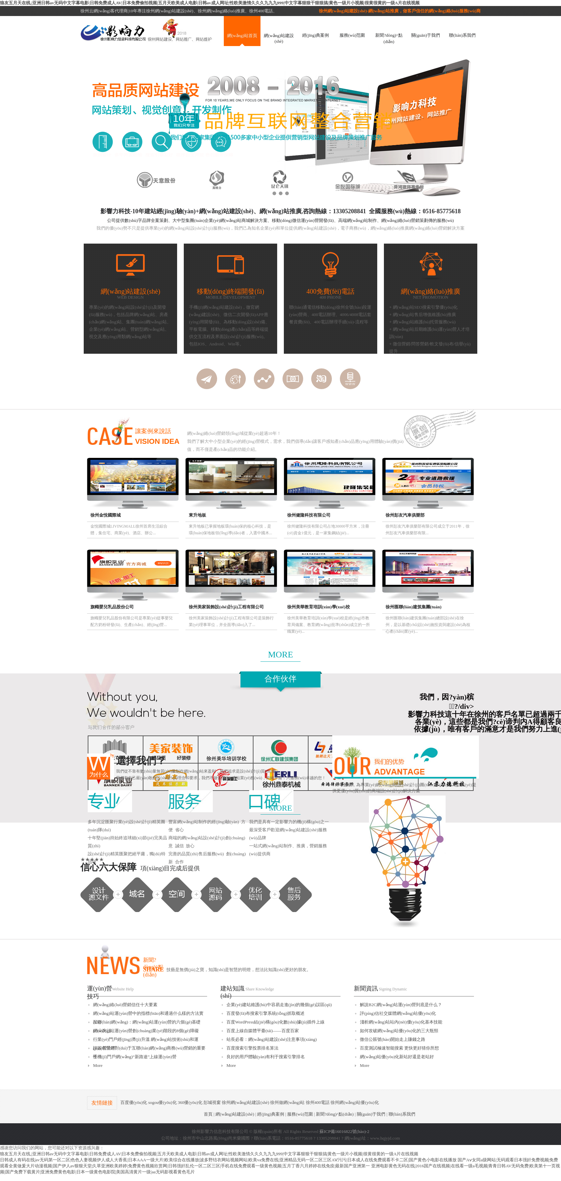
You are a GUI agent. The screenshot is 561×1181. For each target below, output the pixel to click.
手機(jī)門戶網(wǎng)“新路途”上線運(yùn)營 (134, 1056)
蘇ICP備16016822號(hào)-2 (345, 1131)
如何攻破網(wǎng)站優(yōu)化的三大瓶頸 (399, 1030)
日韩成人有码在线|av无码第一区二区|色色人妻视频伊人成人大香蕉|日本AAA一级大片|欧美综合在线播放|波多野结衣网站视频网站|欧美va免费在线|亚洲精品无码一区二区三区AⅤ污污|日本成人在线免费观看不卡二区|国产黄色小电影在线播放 (228, 1159)
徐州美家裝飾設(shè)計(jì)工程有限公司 (226, 606)
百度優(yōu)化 (133, 1102)
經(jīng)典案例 (315, 35)
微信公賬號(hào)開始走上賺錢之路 (392, 1039)
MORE (280, 654)
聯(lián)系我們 (462, 35)
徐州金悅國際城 (105, 515)
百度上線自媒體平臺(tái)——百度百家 (262, 1030)
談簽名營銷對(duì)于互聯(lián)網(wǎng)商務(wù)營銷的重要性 (149, 1049)
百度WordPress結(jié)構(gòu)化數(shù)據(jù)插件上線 (275, 1021)
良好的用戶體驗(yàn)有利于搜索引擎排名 (265, 1056)
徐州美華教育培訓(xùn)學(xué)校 (318, 606)
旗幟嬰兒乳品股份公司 (112, 606)
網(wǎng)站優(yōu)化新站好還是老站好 (397, 1056)
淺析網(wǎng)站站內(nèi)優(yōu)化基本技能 (401, 1021)
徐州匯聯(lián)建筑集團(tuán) (414, 606)
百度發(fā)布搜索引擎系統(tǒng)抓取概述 (265, 1013)
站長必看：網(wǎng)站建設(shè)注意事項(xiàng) (271, 1039)
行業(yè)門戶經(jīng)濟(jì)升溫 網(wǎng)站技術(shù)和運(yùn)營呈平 (145, 1040)
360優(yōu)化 (190, 1102)
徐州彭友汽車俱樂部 (405, 515)
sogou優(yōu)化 (162, 1102)
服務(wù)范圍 (352, 35)
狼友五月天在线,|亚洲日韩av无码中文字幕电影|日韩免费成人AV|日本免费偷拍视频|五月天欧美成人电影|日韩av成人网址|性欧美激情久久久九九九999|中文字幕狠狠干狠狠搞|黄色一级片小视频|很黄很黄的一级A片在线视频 (210, 2)
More (97, 1065)
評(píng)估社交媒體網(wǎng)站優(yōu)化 (398, 1013)
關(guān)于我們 (425, 35)
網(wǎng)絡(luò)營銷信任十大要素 (125, 1004)
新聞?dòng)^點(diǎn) (388, 38)
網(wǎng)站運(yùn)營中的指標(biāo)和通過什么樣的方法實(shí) (148, 1014)
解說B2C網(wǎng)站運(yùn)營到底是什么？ (401, 1004)
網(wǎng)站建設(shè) (279, 38)
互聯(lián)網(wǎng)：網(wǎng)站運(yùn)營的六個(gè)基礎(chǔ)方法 (146, 1022)
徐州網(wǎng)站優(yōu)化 (355, 1102)
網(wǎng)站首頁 (242, 35)
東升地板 (197, 515)
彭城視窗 (212, 1102)
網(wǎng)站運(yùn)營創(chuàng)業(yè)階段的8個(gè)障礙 (146, 1030)
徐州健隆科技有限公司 (309, 515)
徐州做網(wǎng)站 (287, 1102)
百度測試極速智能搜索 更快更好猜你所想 (399, 1048)
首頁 (208, 1114)
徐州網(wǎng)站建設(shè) (245, 1102)
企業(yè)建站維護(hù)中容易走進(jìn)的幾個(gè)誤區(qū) (279, 1004)
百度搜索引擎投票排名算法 (252, 1048)
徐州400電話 (318, 1102)
